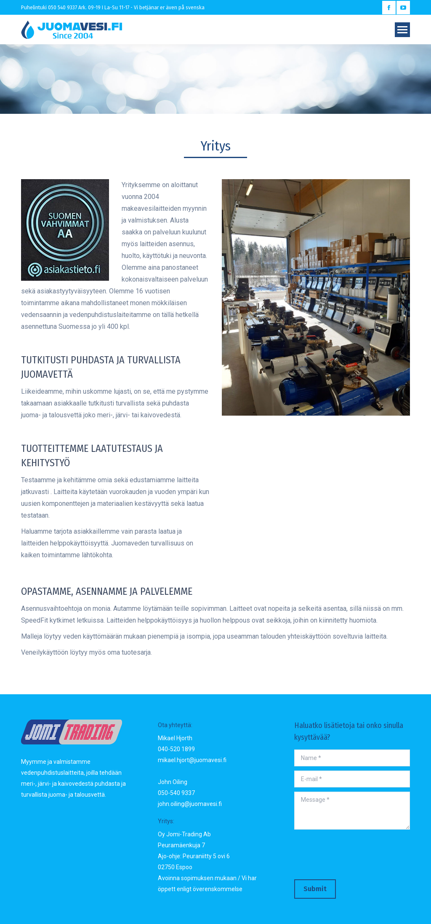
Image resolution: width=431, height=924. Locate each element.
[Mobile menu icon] (402, 29)
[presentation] (358, 854)
